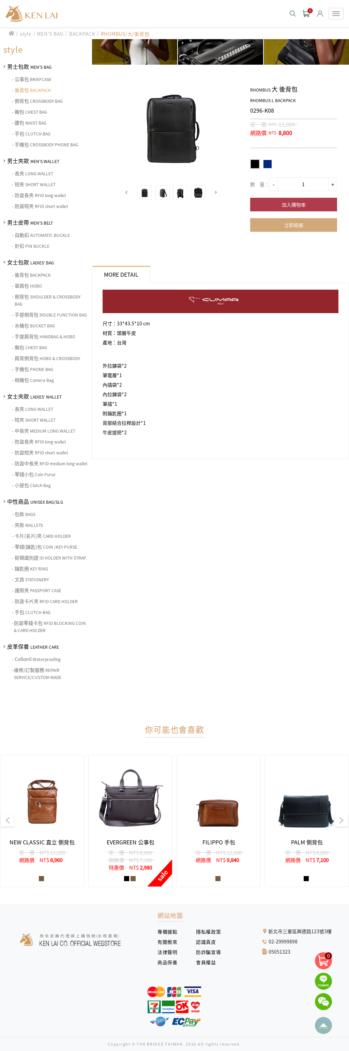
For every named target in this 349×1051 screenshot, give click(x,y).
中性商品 (35, 501)
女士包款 (30, 262)
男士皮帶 (30, 222)
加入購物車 (294, 204)
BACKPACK (82, 33)
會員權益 (208, 962)
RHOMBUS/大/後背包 (125, 33)
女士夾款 (34, 396)
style (26, 33)
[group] (42, 821)
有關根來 (169, 941)
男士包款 (29, 66)
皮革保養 (33, 646)
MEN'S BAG (50, 33)
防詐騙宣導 (208, 952)
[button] (126, 192)
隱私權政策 (206, 931)
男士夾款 (33, 161)
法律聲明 (169, 952)
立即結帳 (293, 225)
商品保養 (169, 962)
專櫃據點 (167, 931)
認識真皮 (208, 941)
